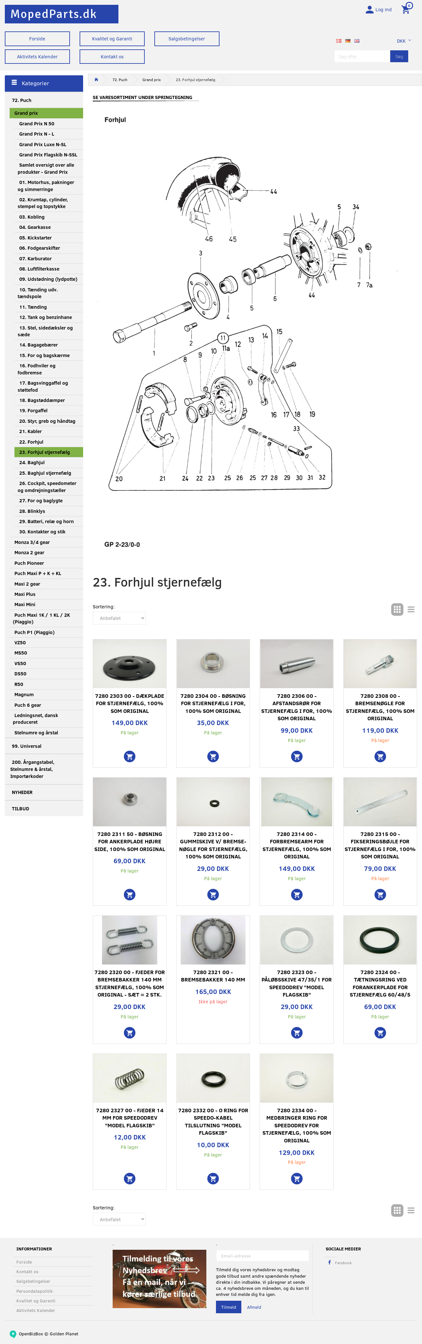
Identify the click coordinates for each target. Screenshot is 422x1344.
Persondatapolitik (34, 1291)
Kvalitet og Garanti (112, 38)
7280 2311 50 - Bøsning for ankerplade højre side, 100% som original (129, 843)
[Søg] (399, 58)
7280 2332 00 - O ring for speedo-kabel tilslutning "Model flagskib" (213, 1124)
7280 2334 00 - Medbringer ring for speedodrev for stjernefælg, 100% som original (297, 1127)
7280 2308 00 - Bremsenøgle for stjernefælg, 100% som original (380, 709)
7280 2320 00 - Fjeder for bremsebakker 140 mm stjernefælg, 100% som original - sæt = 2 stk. (129, 986)
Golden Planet (64, 1334)
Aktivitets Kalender (37, 56)
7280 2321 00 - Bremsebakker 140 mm (213, 978)
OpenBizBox (31, 1334)
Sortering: (104, 608)
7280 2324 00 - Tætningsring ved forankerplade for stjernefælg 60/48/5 (380, 986)
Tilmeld (228, 1307)
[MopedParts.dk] (53, 13)
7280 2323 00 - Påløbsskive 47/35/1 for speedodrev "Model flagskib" (297, 986)
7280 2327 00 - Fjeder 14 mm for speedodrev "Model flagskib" (130, 1120)
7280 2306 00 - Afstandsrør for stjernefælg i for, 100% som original (296, 709)
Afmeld (254, 1307)
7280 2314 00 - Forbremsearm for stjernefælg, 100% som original (297, 847)
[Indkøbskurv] (407, 10)
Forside (37, 38)
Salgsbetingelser (186, 38)
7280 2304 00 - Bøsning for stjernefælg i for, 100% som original (213, 705)
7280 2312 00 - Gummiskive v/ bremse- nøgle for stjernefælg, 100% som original (213, 847)
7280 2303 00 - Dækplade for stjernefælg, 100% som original (129, 705)
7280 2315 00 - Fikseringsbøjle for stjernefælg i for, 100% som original (380, 847)
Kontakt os (112, 56)
